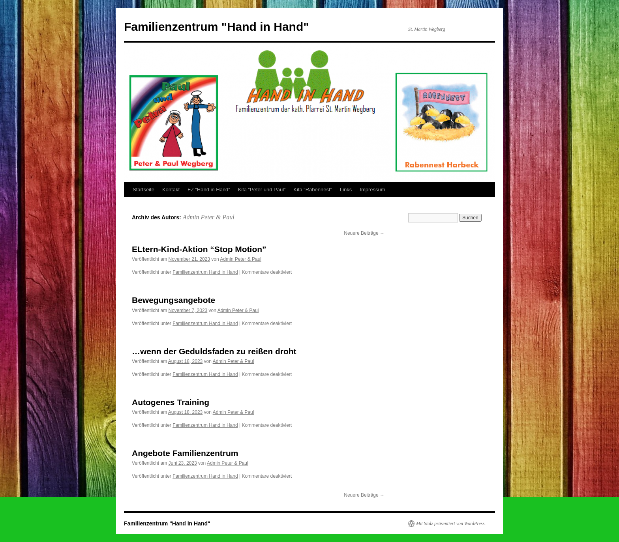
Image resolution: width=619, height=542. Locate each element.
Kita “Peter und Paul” (262, 190)
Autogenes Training (170, 402)
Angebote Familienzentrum (185, 453)
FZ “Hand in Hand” (209, 190)
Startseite (143, 190)
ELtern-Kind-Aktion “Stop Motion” (199, 249)
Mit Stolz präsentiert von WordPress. (451, 523)
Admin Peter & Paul (208, 217)
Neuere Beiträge (364, 233)
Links (346, 190)
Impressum (372, 190)
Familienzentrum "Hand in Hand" (216, 26)
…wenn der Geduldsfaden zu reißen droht (214, 351)
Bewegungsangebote (173, 300)
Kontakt (171, 190)
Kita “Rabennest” (312, 190)
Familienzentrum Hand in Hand (205, 272)
